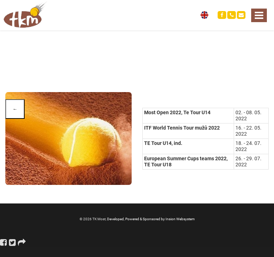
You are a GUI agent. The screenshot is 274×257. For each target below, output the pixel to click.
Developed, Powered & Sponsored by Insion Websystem (151, 219)
